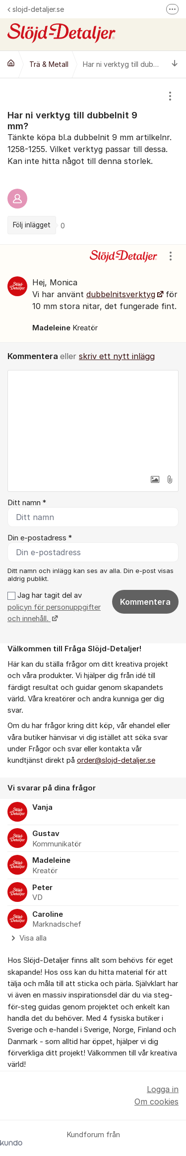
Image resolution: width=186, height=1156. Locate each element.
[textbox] (93, 420)
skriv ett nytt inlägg (117, 356)
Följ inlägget (32, 225)
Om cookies (156, 1101)
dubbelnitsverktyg (120, 294)
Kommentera (145, 602)
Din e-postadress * (39, 537)
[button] (155, 479)
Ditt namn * (26, 502)
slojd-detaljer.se (35, 9)
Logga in (163, 1089)
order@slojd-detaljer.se (116, 760)
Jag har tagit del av (54, 607)
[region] (93, 161)
